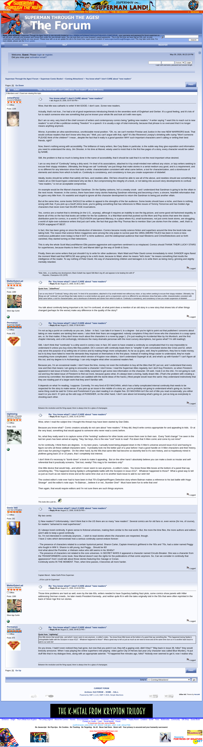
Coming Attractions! (74, 79)
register (49, 54)
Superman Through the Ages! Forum (21, 79)
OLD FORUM (98, 692)
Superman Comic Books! (52, 79)
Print (191, 85)
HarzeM (197, 694)
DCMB (108, 692)
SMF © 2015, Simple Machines (111, 695)
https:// (93, 35)
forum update (30, 41)
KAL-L (116, 692)
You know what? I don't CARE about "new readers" (109, 79)
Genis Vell (12, 507)
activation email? (38, 57)
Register (162, 45)
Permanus (12, 322)
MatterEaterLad (15, 281)
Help (64, 45)
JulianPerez (13, 98)
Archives (88, 692)
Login (105, 45)
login (39, 54)
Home (25, 45)
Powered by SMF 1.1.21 (89, 695)
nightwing (12, 414)
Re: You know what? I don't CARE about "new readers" (78, 281)
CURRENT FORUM (101, 688)
